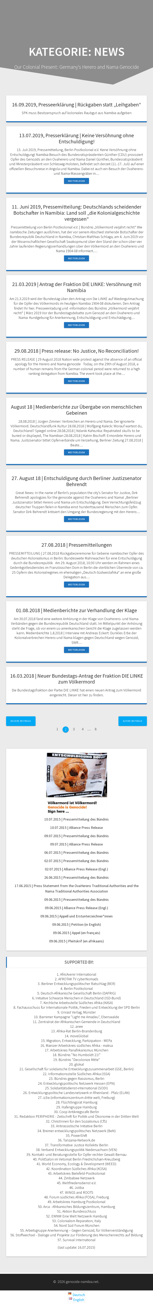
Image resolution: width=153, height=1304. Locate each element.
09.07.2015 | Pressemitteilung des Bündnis (76, 836)
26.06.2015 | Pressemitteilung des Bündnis (76, 877)
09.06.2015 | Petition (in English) (76, 924)
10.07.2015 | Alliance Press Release (76, 827)
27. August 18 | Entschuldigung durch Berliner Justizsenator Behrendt (77, 481)
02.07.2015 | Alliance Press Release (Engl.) (76, 869)
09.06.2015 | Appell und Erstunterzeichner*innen (76, 916)
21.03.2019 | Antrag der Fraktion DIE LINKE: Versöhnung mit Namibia (76, 287)
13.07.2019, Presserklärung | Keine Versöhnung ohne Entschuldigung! (76, 138)
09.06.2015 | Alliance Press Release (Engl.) (76, 907)
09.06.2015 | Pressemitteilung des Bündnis (76, 899)
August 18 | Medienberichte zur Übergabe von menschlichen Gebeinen (76, 409)
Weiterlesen (76, 180)
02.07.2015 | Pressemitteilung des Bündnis (76, 860)
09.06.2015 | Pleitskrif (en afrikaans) (76, 941)
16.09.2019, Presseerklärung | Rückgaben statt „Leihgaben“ (76, 104)
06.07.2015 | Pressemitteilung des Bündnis (76, 852)
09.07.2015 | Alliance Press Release (76, 844)
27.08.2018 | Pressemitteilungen (76, 544)
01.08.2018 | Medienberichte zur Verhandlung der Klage (76, 610)
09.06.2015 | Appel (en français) (76, 932)
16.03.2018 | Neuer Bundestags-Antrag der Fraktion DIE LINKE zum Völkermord (76, 678)
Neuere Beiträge (21, 721)
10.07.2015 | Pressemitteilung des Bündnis (76, 819)
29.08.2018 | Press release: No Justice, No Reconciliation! (76, 350)
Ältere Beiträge (132, 721)
